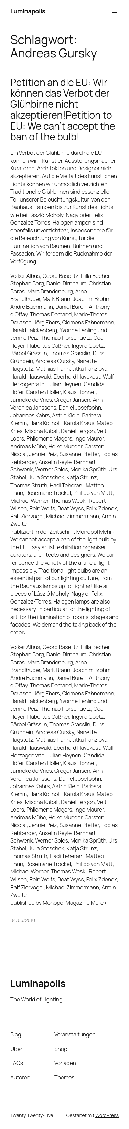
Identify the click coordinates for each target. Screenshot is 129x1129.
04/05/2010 (22, 920)
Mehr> (107, 531)
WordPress (107, 1115)
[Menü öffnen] (114, 11)
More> (99, 903)
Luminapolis (27, 11)
